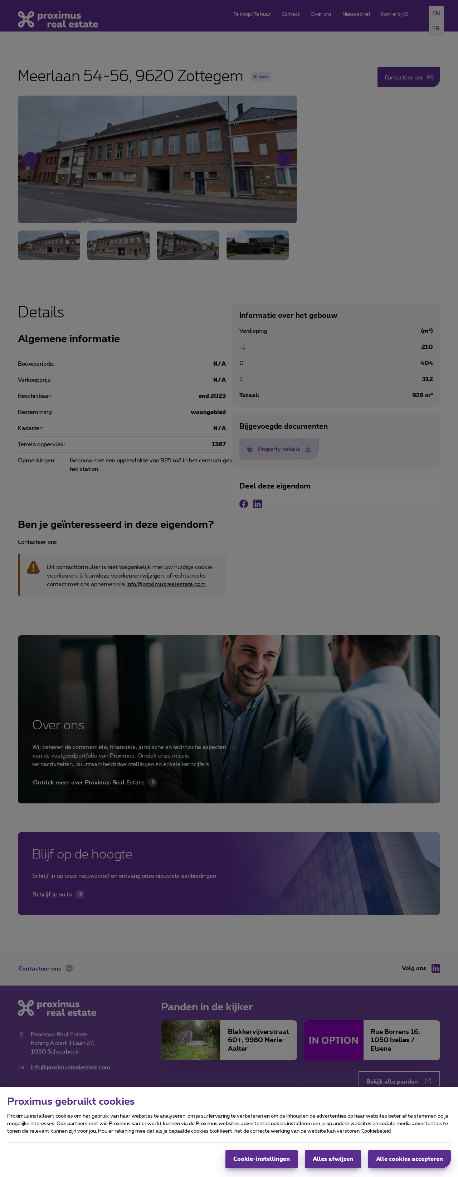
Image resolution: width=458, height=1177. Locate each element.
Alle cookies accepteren (409, 1159)
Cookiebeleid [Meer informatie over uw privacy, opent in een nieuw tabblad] (376, 1131)
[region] (229, 1132)
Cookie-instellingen (261, 1159)
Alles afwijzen (333, 1159)
